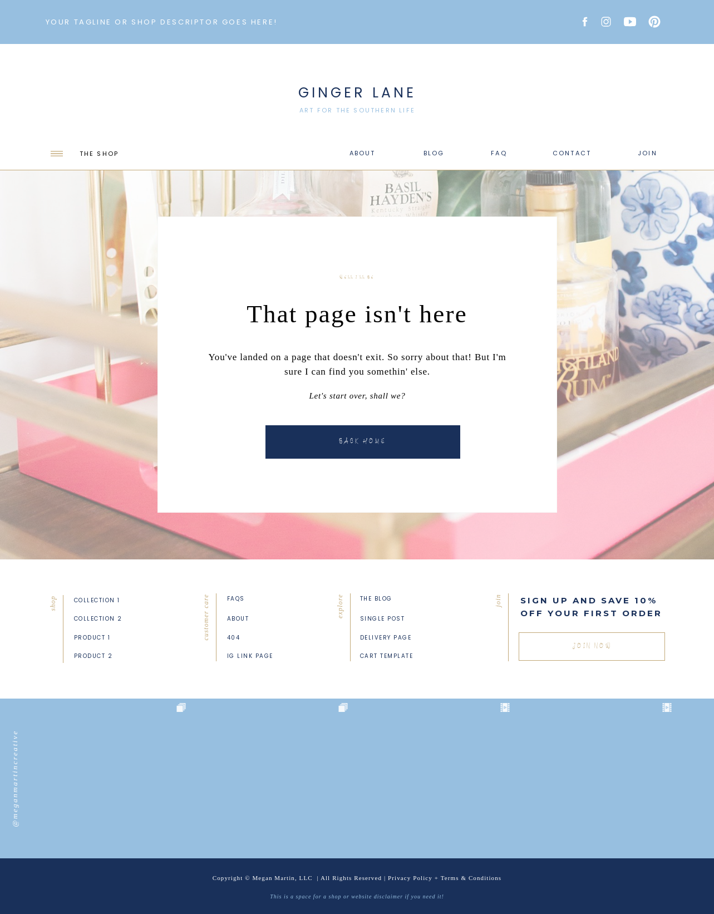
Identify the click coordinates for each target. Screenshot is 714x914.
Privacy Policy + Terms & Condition (443, 877)
